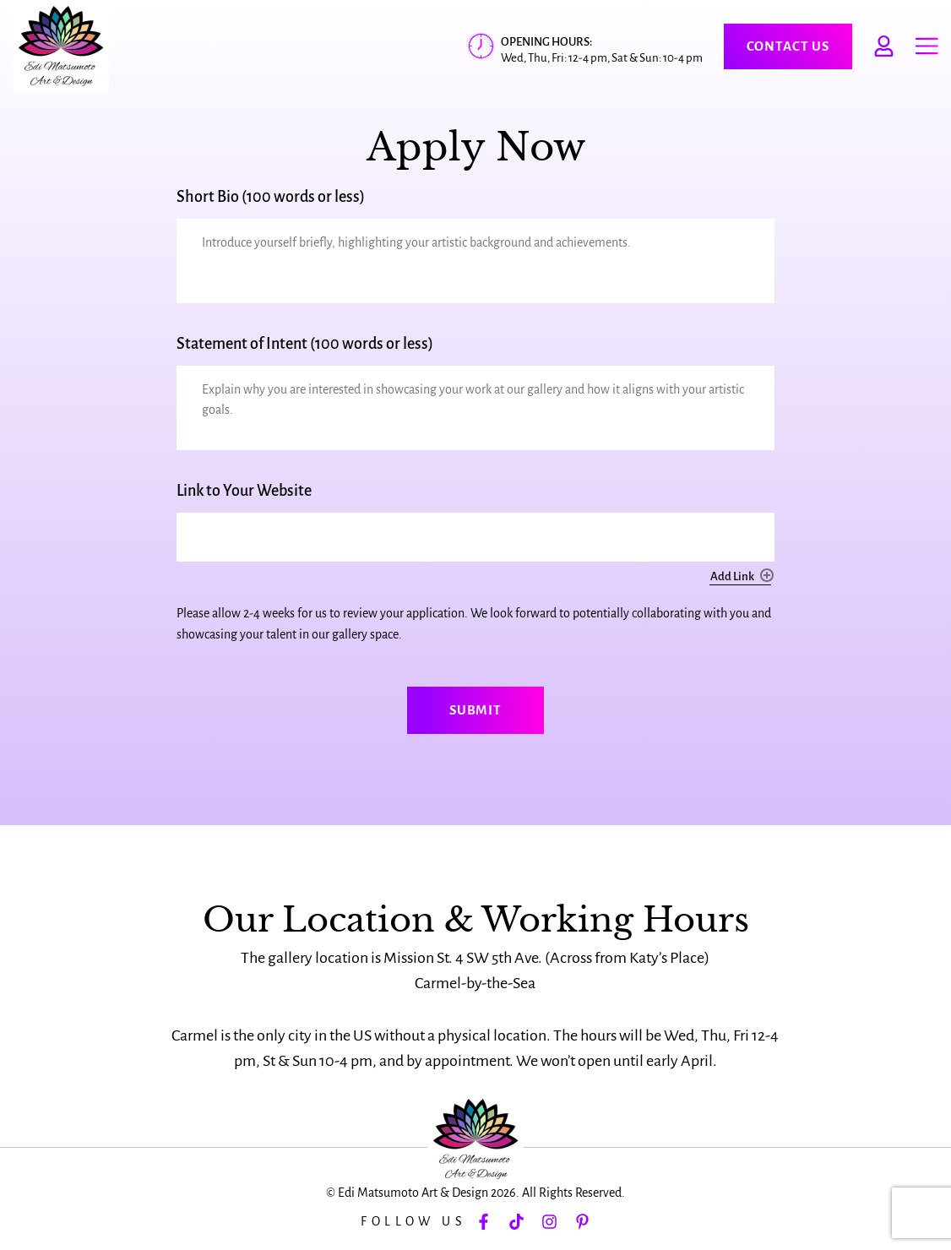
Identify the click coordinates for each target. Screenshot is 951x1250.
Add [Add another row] (767, 575)
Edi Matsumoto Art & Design (413, 1192)
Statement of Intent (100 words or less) (305, 343)
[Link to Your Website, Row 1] (475, 537)
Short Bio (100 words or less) (271, 196)
